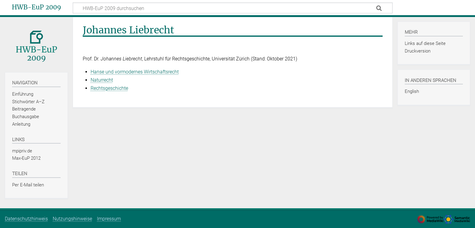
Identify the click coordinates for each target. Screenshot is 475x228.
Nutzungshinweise (72, 219)
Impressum (109, 219)
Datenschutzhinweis (26, 219)
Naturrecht (102, 80)
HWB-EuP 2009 (36, 7)
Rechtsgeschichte (109, 88)
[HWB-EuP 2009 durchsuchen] (232, 8)
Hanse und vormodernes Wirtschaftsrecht (135, 72)
